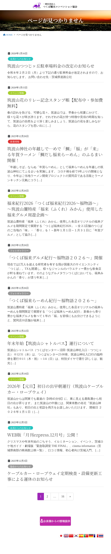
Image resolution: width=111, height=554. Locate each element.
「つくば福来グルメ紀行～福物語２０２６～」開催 (55, 258)
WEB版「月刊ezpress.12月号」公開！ (43, 435)
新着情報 (14, 141)
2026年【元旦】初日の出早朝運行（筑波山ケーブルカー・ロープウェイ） (55, 389)
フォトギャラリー (19, 250)
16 (62, 497)
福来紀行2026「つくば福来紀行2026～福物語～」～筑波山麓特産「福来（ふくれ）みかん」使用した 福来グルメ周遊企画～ (55, 209)
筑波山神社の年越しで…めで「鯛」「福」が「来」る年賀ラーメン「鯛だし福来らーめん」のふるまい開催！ (55, 154)
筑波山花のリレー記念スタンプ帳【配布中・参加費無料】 (55, 103)
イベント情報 (17, 93)
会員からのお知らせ (20, 59)
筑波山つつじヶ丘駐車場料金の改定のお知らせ (50, 66)
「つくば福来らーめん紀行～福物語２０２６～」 (53, 300)
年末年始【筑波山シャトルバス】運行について (50, 343)
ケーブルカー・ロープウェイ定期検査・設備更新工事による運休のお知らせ (54, 476)
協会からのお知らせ (20, 466)
